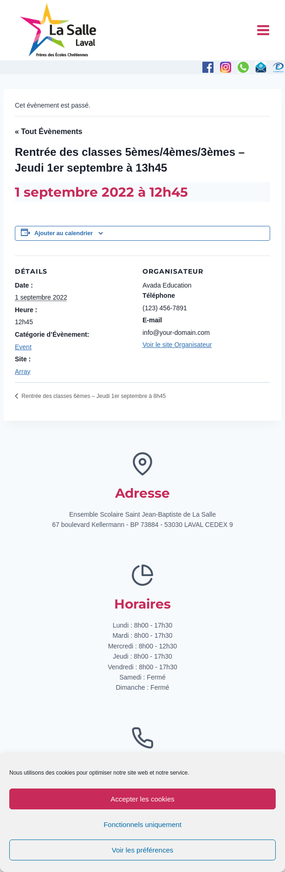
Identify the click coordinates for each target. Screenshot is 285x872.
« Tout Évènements (49, 131)
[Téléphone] (243, 67)
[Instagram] (225, 67)
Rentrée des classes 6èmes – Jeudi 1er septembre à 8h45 (93, 396)
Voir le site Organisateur (177, 344)
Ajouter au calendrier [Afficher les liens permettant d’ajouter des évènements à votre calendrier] (63, 233)
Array (22, 371)
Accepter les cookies (142, 799)
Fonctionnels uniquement (142, 824)
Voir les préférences (143, 850)
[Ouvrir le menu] (263, 29)
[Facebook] (207, 67)
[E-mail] (260, 67)
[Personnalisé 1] (278, 67)
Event (23, 347)
